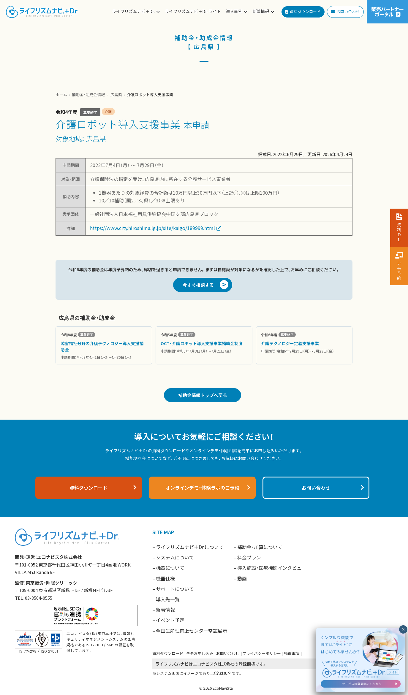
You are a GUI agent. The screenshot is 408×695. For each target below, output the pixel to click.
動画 (242, 578)
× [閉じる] (403, 629)
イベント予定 (170, 619)
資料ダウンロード (167, 653)
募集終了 (90, 112)
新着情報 (165, 609)
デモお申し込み (199, 653)
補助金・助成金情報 (88, 94)
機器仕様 (165, 578)
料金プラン (249, 557)
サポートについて (175, 588)
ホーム (61, 94)
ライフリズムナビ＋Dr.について (190, 546)
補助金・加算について (259, 546)
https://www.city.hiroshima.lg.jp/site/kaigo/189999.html (152, 227)
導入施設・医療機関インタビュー (271, 567)
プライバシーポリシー (261, 653)
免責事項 (291, 653)
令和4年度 (66, 111)
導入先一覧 (168, 599)
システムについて (175, 557)
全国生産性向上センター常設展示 (191, 630)
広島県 (116, 94)
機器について (170, 567)
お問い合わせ (227, 653)
